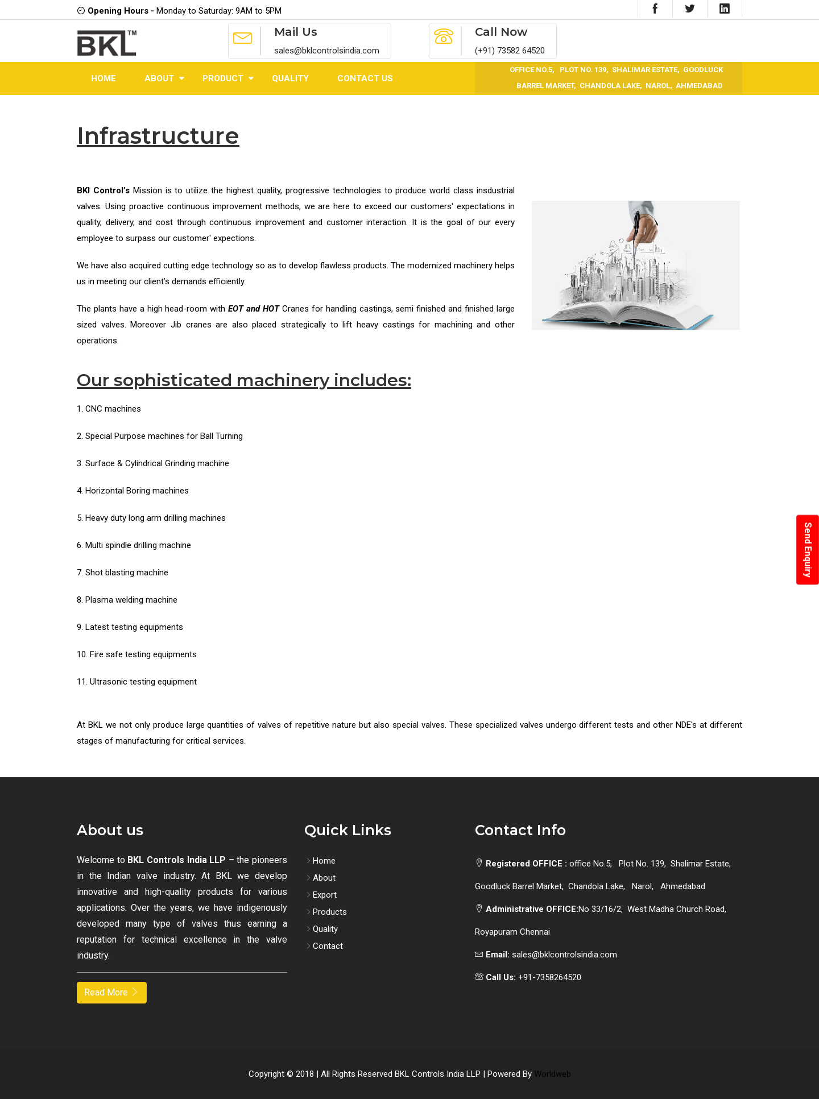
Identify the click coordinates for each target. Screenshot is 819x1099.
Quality (290, 78)
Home (103, 78)
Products (325, 912)
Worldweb (552, 1074)
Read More (111, 992)
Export (320, 895)
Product (222, 78)
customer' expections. (214, 238)
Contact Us (365, 78)
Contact (323, 946)
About (159, 78)
